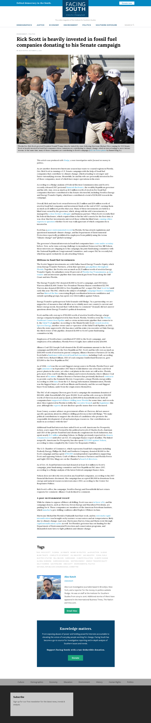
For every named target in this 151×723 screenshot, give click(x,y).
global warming (44, 561)
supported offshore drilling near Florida (70, 400)
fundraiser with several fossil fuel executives (68, 355)
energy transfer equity (96, 561)
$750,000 (69, 454)
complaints (109, 290)
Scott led (105, 288)
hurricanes (70, 558)
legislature (104, 403)
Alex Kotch (23, 50)
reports (57, 405)
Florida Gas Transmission (94, 272)
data (56, 381)
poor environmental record (60, 230)
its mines (52, 376)
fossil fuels (101, 555)
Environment (71, 25)
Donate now (127, 3)
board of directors (88, 459)
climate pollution (85, 558)
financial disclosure (75, 187)
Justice (40, 25)
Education (68, 682)
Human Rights (115, 682)
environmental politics (84, 564)
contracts (108, 376)
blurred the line (51, 293)
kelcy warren (43, 564)
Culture (21, 682)
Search (129, 25)
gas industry (89, 555)
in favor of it (99, 502)
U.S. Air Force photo (98, 150)
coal (49, 366)
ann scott (68, 564)
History (99, 682)
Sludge (66, 160)
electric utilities (44, 558)
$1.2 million (54, 435)
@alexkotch (68, 581)
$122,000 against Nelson (95, 440)
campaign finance (95, 290)
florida (55, 552)
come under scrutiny (103, 243)
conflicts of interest (59, 555)
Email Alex (72, 610)
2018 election (93, 552)
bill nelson (59, 558)
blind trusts (42, 555)
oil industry (76, 555)
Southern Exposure (106, 25)
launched (47, 510)
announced (47, 368)
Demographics (24, 25)
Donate (75, 657)
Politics (86, 25)
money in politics (78, 552)
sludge (104, 552)
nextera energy (78, 561)
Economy (54, 25)
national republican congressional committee (57, 567)
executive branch (84, 403)
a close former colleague (59, 214)
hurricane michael (61, 561)
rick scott (46, 552)
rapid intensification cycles (49, 523)
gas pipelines (56, 564)
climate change (101, 558)
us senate (65, 552)
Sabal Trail (47, 323)
